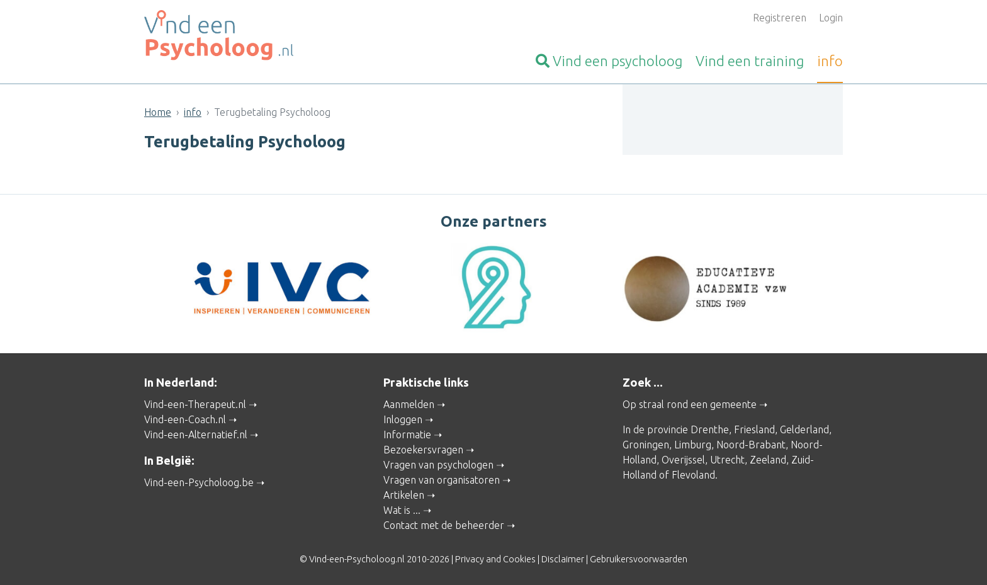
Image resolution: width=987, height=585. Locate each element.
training (750, 61)
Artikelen (403, 493)
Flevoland (693, 473)
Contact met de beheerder (443, 524)
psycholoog (609, 61)
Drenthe (710, 428)
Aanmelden (408, 403)
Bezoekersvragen (423, 448)
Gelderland (804, 428)
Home (157, 112)
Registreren (779, 17)
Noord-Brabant (751, 443)
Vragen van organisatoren (441, 478)
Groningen (646, 443)
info (830, 61)
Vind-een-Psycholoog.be (199, 480)
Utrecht (727, 458)
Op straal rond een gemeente (690, 403)
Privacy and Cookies (495, 558)
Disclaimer (562, 558)
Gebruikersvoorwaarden (638, 558)
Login (831, 17)
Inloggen (402, 418)
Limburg (692, 443)
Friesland (754, 428)
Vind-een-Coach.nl (185, 418)
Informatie (407, 433)
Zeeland (768, 458)
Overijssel (683, 458)
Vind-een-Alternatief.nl (195, 433)
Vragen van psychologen (438, 463)
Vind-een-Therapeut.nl (195, 403)
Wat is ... (401, 508)
